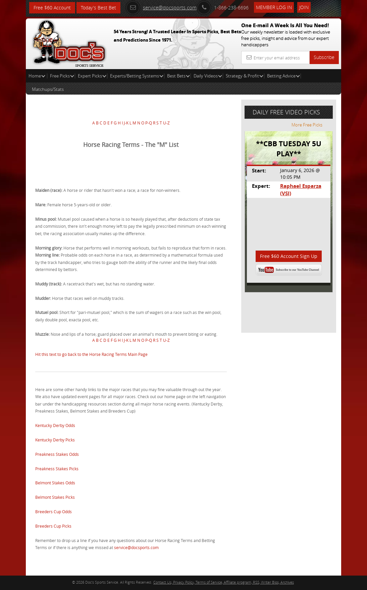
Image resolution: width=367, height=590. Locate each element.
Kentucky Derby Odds (55, 425)
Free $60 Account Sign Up (288, 256)
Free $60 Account (52, 7)
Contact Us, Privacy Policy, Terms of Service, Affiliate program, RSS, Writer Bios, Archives (223, 582)
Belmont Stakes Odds (55, 482)
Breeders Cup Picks (53, 526)
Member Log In (274, 7)
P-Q (148, 122)
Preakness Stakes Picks (56, 468)
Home (37, 76)
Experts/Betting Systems (136, 76)
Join (304, 7)
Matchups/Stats (48, 89)
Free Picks (62, 76)
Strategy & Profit (244, 76)
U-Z (166, 122)
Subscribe (324, 57)
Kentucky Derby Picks (55, 439)
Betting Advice (283, 76)
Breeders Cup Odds (53, 511)
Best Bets (178, 76)
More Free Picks (311, 125)
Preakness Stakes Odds (57, 454)
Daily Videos (208, 76)
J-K (126, 122)
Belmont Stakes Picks (55, 497)
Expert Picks (92, 76)
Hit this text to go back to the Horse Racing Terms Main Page (91, 354)
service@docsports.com (161, 7)
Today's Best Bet (98, 7)
